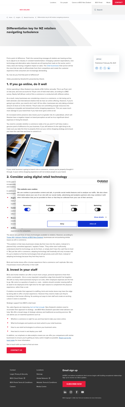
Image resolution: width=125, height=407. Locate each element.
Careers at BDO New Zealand (81, 2)
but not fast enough (37, 307)
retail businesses (53, 65)
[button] (118, 2)
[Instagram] (70, 392)
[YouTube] (82, 392)
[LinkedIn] (65, 392)
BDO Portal (98, 2)
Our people (64, 2)
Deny (62, 224)
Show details (99, 217)
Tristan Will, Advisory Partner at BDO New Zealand (25, 237)
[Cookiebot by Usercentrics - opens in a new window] (99, 181)
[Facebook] (76, 392)
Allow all (93, 224)
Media (108, 2)
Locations (53, 2)
